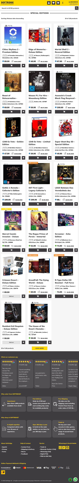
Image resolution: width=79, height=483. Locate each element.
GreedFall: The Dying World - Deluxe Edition (39, 283)
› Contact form (25, 447)
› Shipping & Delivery (27, 449)
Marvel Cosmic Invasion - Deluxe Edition (10, 236)
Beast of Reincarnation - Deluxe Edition (9, 98)
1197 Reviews (74, 4)
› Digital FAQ (44, 454)
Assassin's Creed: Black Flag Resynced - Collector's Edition (65, 98)
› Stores (23, 451)
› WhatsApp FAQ (45, 451)
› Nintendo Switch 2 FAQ (48, 449)
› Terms (3, 451)
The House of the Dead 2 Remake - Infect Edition (37, 329)
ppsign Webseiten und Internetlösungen (41, 480)
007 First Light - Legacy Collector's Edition (37, 190)
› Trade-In (43, 447)
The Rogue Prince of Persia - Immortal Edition (38, 236)
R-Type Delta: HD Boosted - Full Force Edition (64, 283)
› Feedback (24, 454)
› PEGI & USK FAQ (45, 456)
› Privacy (4, 449)
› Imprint (4, 447)
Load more (39, 348)
